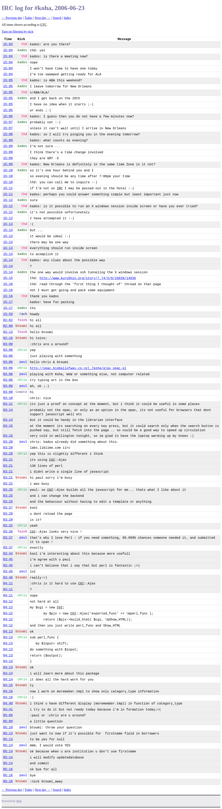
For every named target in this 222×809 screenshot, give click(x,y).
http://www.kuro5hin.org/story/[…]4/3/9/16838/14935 (88, 278)
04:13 (8, 631)
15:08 (8, 134)
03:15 (8, 426)
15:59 (8, 314)
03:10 (8, 398)
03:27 (8, 508)
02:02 (8, 320)
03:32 (8, 525)
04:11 (8, 583)
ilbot (18, 801)
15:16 (8, 284)
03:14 (8, 410)
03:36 (8, 531)
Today (29, 18)
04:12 (8, 601)
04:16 (8, 691)
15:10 (8, 170)
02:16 (8, 338)
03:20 (8, 442)
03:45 (8, 559)
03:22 (8, 484)
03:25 (8, 490)
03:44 (8, 553)
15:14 (8, 260)
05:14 (8, 745)
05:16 (8, 769)
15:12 (8, 200)
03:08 (8, 392)
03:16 (8, 436)
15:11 (8, 188)
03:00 (8, 344)
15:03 (8, 44)
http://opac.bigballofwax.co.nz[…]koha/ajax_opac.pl (78, 368)
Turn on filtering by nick (17, 31)
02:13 (8, 332)
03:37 (8, 538)
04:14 (8, 673)
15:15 (8, 278)
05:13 (8, 733)
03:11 (8, 404)
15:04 (8, 50)
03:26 (8, 501)
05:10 (8, 727)
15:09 (8, 140)
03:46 (8, 577)
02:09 (8, 326)
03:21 (8, 460)
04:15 (8, 685)
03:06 (8, 350)
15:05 (8, 80)
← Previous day (12, 18)
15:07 (8, 122)
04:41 (8, 709)
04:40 (8, 703)
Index (67, 18)
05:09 (8, 715)
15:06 (8, 116)
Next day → (42, 18)
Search (57, 18)
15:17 (8, 302)
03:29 (8, 514)
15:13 (8, 224)
